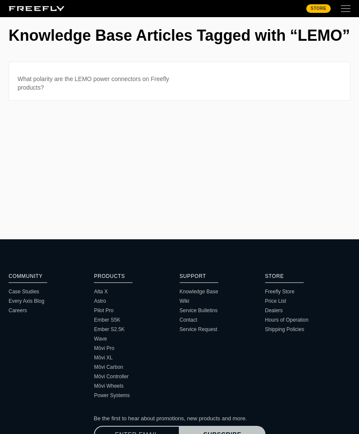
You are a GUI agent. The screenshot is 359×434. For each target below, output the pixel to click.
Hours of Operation (286, 320)
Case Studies (24, 292)
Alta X (101, 292)
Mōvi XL (103, 358)
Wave (100, 339)
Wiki (185, 301)
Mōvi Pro (104, 348)
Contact (188, 320)
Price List (275, 301)
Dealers (274, 310)
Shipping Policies (284, 329)
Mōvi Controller (111, 377)
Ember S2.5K (109, 329)
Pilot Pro (103, 310)
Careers (18, 310)
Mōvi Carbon (108, 367)
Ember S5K (107, 320)
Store (318, 8)
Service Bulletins (199, 310)
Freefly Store (280, 292)
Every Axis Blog (26, 301)
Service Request (198, 329)
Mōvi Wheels (109, 386)
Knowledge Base (199, 292)
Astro (100, 301)
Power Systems (112, 395)
